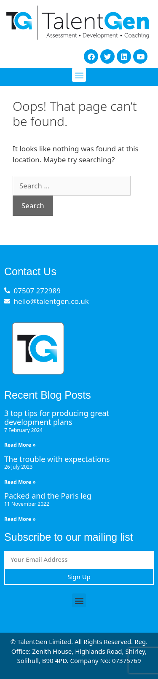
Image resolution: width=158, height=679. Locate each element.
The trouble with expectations (57, 459)
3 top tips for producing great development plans (56, 417)
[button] (79, 75)
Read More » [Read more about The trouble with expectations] (20, 482)
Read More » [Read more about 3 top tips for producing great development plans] (20, 444)
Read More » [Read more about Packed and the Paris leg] (20, 519)
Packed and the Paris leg (47, 496)
